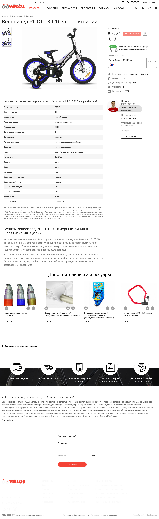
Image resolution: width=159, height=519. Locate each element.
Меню (32, 3)
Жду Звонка (132, 137)
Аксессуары (120, 8)
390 (52, 321)
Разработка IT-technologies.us (145, 515)
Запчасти (104, 8)
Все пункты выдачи (11, 497)
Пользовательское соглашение (104, 515)
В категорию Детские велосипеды (19, 346)
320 (135, 321)
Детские (29, 16)
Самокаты (52, 8)
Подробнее (8, 420)
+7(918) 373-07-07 (130, 2)
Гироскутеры (69, 8)
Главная (5, 16)
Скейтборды (88, 8)
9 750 (152, 63)
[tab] (6, 31)
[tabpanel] (59, 58)
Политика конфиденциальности (76, 515)
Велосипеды (36, 8)
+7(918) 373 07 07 (129, 118)
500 (95, 321)
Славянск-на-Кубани (137, 49)
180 (15, 321)
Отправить (72, 464)
